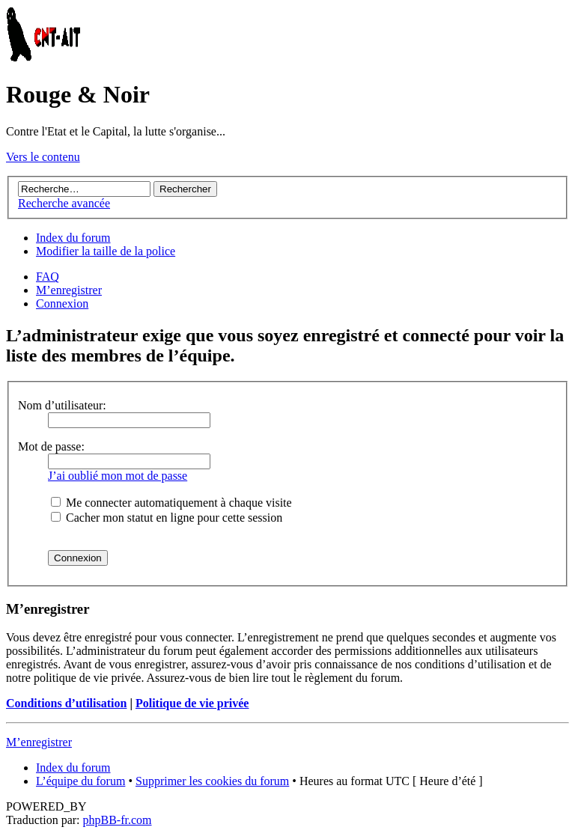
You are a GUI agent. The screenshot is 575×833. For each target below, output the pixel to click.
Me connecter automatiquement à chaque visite (171, 502)
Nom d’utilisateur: (62, 405)
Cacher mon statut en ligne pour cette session (166, 517)
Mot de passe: (51, 446)
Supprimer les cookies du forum (212, 781)
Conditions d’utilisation (66, 703)
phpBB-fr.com (117, 820)
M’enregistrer (69, 290)
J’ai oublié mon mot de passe (117, 475)
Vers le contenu (43, 156)
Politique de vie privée (192, 703)
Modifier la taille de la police (105, 251)
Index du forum (73, 237)
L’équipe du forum (80, 781)
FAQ (47, 276)
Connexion (62, 303)
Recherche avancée (64, 203)
